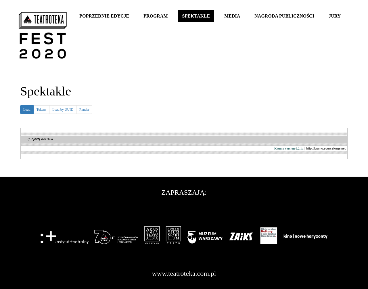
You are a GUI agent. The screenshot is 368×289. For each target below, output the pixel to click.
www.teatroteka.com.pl (184, 273)
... (25, 139)
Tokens (42, 110)
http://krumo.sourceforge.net (326, 148)
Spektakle (196, 16)
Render (84, 110)
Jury (335, 16)
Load (28, 110)
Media (232, 16)
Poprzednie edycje (104, 16)
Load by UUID (62, 110)
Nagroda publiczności (284, 16)
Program (155, 16)
